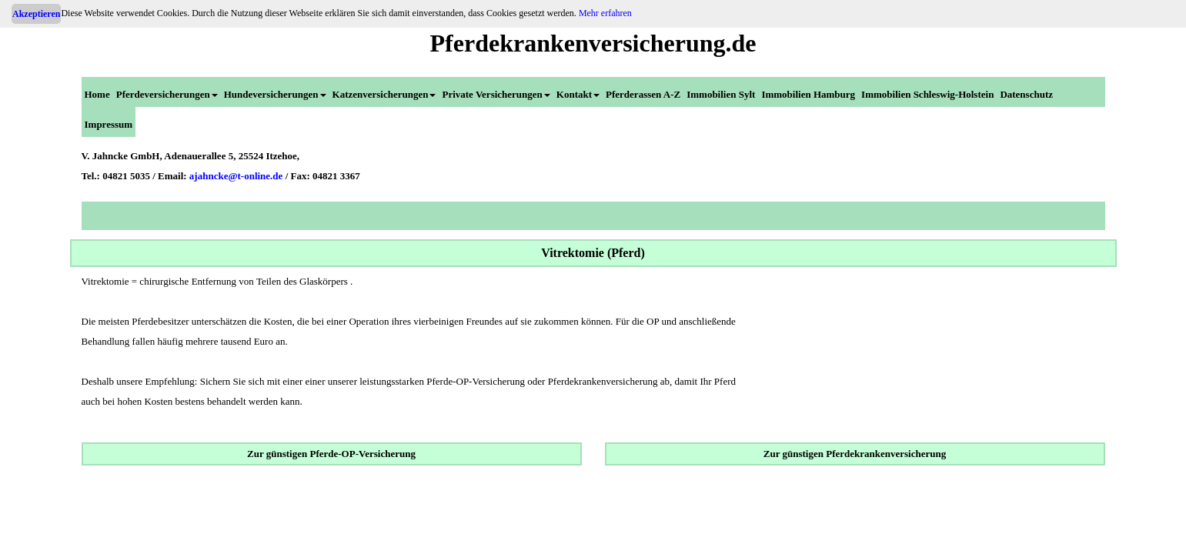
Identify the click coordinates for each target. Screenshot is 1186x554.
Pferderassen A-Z (643, 94)
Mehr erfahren (605, 13)
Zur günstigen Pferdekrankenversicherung (854, 453)
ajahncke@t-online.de (236, 176)
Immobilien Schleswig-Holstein (927, 94)
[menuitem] (97, 92)
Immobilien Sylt (721, 94)
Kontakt (578, 94)
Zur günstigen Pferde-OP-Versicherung (331, 453)
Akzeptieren (36, 13)
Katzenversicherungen (384, 94)
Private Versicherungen (496, 94)
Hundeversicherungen (275, 94)
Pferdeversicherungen (167, 94)
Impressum (109, 124)
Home (97, 94)
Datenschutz (1026, 94)
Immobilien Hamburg (808, 94)
